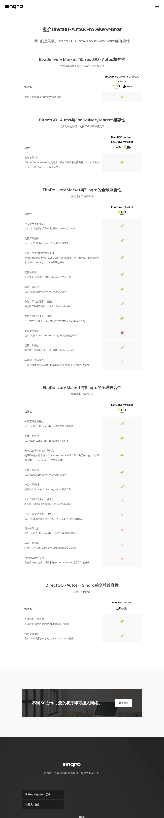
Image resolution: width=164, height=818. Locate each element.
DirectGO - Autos (122, 602)
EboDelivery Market (122, 207)
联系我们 (123, 703)
